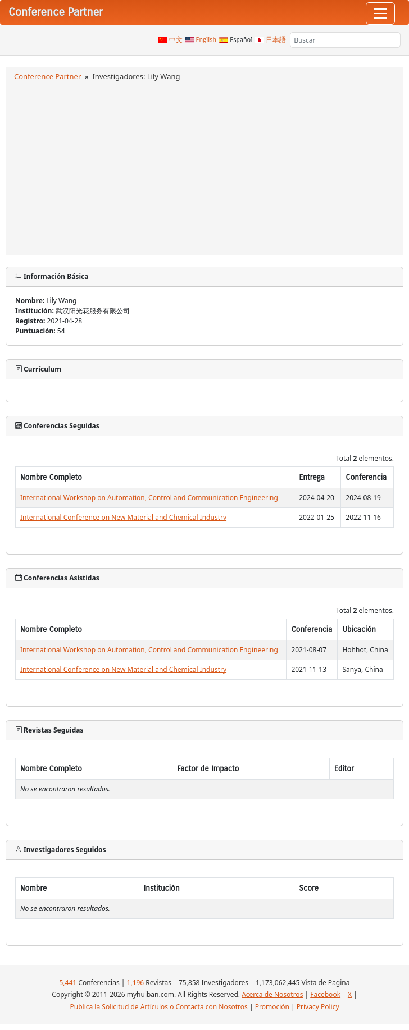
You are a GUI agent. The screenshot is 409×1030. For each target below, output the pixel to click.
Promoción (272, 1006)
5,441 (67, 982)
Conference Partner (47, 76)
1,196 (135, 982)
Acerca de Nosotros (272, 994)
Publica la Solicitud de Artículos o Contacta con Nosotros (158, 1006)
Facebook (325, 994)
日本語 (276, 40)
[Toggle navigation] (380, 13)
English (206, 40)
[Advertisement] (204, 166)
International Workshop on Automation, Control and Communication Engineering (149, 497)
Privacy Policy (318, 1006)
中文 (176, 40)
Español (241, 40)
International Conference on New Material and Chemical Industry (123, 517)
